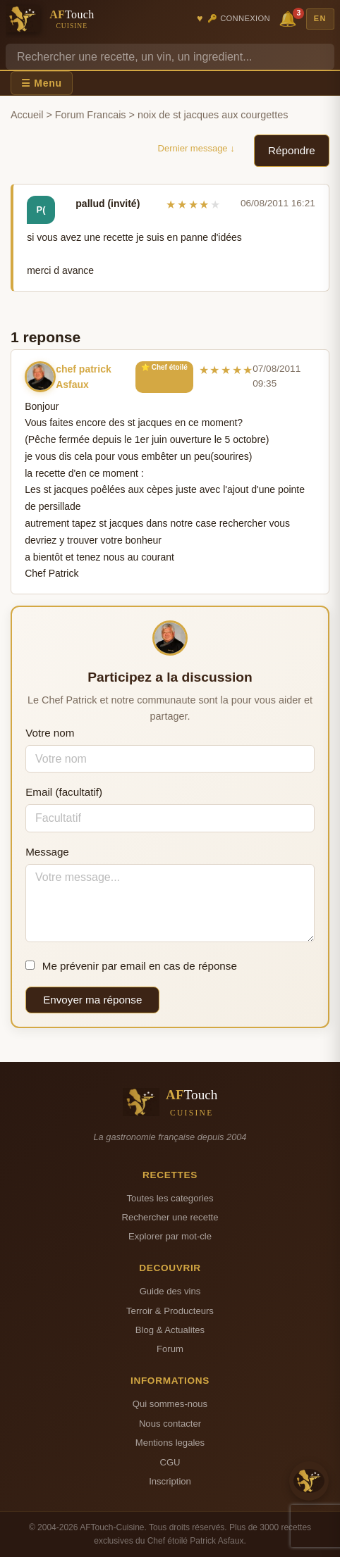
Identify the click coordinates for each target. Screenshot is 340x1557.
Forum (170, 1349)
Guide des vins (170, 1291)
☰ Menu (41, 83)
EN (320, 18)
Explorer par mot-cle (170, 1236)
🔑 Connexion (238, 18)
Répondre (291, 150)
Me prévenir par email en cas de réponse (131, 966)
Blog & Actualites (170, 1330)
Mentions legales (170, 1442)
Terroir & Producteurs (170, 1311)
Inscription (170, 1481)
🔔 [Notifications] (290, 18)
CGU (169, 1462)
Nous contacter (170, 1423)
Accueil (27, 114)
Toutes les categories (169, 1198)
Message (47, 852)
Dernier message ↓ (196, 148)
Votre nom (49, 733)
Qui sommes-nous (170, 1404)
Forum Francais (90, 114)
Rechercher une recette (170, 1217)
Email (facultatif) (63, 792)
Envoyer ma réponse (92, 1000)
